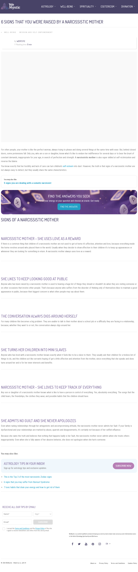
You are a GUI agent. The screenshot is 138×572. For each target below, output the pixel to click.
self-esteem (68, 166)
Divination (127, 6)
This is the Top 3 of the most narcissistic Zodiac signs (28, 477)
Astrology (47, 6)
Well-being (10, 32)
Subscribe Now (123, 465)
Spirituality (87, 6)
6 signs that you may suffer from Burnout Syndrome (27, 482)
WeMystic (21, 41)
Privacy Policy (103, 563)
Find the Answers (69, 206)
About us (93, 563)
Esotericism (107, 6)
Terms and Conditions (118, 563)
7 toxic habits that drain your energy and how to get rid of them (32, 487)
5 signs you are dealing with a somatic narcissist (27, 183)
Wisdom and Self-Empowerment (36, 32)
